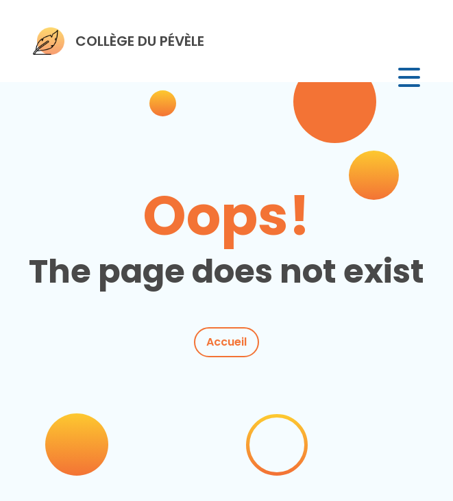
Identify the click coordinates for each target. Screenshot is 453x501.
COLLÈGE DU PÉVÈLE (139, 41)
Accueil (226, 342)
